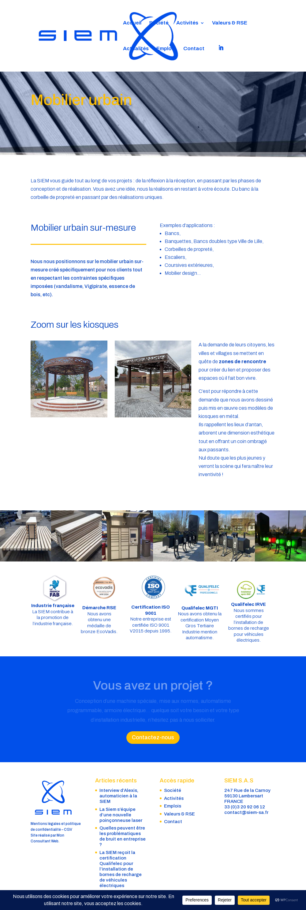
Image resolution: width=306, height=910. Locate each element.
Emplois (166, 49)
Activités (187, 23)
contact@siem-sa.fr (246, 812)
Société (159, 23)
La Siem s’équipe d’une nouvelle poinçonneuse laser (120, 815)
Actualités (136, 49)
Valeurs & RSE (229, 23)
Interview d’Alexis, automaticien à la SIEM (118, 796)
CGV (68, 829)
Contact (193, 49)
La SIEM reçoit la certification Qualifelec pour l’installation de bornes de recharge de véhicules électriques (120, 869)
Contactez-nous (153, 737)
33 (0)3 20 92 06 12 (244, 806)
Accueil (132, 23)
